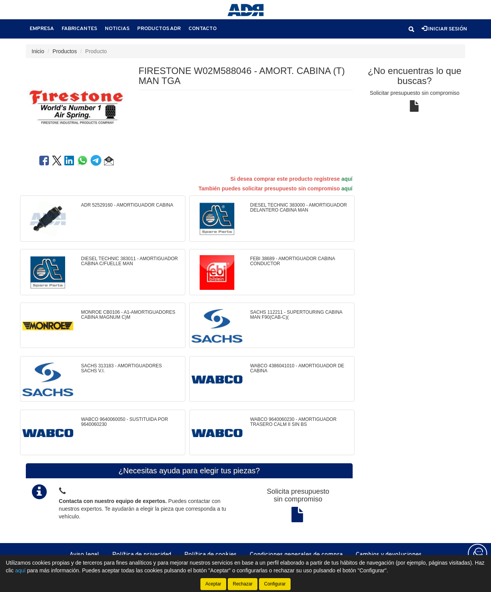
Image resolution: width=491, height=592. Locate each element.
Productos (64, 51)
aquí (347, 179)
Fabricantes (79, 28)
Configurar (275, 584)
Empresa (42, 28)
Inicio (38, 51)
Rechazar (242, 584)
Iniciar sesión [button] (444, 28)
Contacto (202, 28)
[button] (411, 29)
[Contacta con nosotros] (477, 553)
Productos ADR (159, 28)
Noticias (117, 28)
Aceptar (213, 584)
